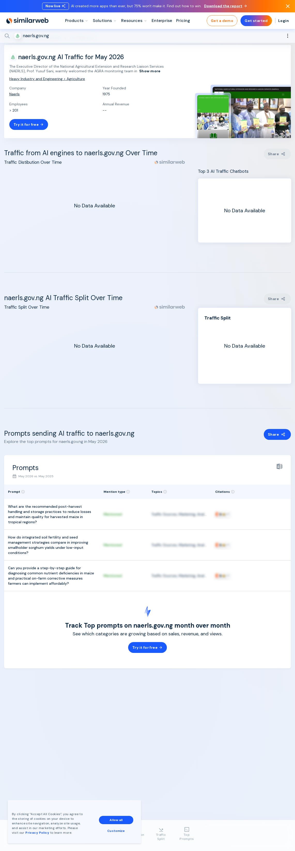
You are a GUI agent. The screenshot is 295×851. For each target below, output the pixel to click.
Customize (116, 831)
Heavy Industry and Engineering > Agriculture (47, 78)
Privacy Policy (37, 833)
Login (283, 20)
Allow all (116, 820)
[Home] (27, 21)
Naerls (14, 94)
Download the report (225, 6)
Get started (256, 20)
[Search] (147, 36)
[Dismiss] (288, 6)
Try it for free (28, 124)
